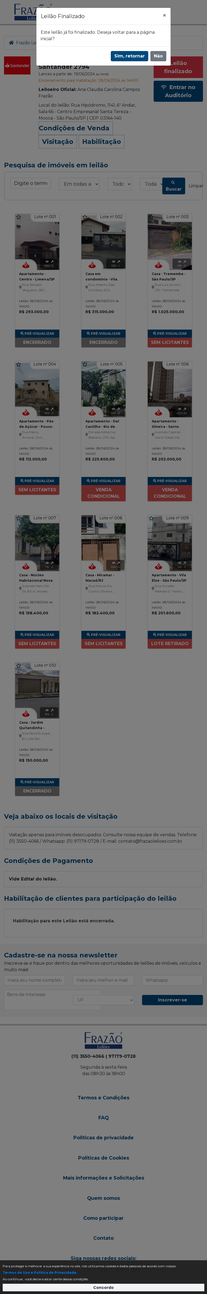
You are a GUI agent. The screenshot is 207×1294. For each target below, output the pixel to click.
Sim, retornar (129, 56)
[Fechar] (164, 15)
